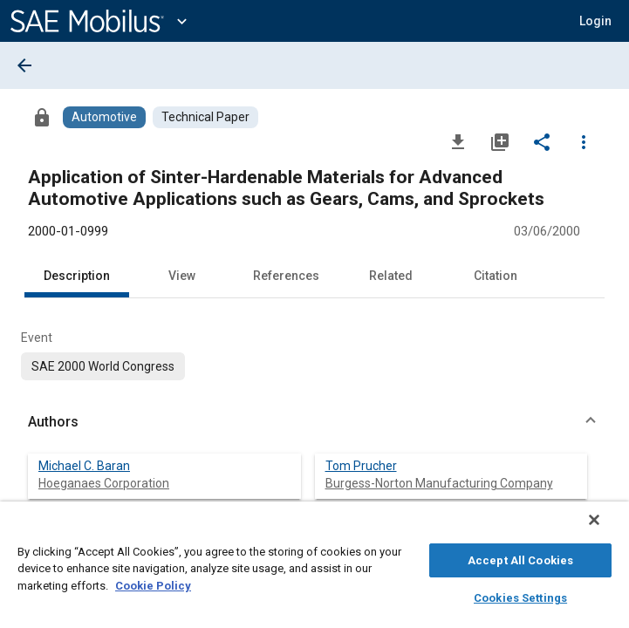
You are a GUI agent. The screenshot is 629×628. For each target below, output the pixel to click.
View (181, 276)
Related (391, 276)
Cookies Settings (520, 595)
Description (77, 276)
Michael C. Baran (84, 466)
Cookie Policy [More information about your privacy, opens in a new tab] (153, 583)
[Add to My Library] (499, 141)
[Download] (458, 141)
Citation (495, 276)
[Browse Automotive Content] (104, 117)
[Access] (41, 116)
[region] (314, 569)
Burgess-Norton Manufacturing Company (439, 483)
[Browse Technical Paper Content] (205, 117)
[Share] (541, 141)
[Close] (606, 528)
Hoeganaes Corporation (103, 483)
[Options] (583, 141)
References (286, 276)
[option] (103, 366)
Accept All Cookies (520, 557)
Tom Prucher (361, 466)
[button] (595, 21)
